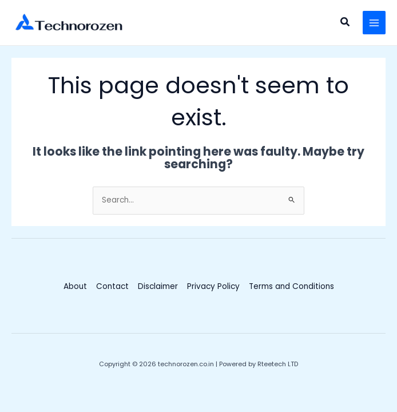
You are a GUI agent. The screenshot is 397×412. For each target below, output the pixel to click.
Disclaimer (158, 286)
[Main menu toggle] (374, 22)
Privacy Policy (213, 286)
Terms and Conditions (291, 286)
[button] (345, 23)
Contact (112, 286)
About (75, 286)
